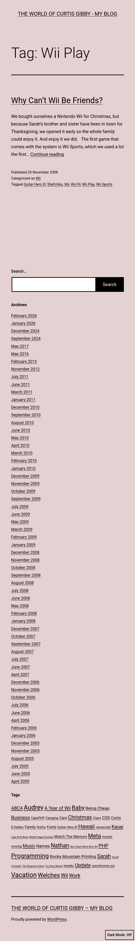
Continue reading (47, 154)
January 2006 (23, 735)
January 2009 (23, 544)
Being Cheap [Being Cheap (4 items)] (97, 808)
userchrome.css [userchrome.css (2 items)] (103, 866)
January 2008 (23, 621)
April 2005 (20, 781)
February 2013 (24, 361)
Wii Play (88, 184)
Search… (19, 271)
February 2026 (24, 315)
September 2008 (26, 575)
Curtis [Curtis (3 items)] (116, 818)
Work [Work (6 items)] (74, 875)
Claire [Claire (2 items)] (97, 818)
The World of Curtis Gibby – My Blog (61, 908)
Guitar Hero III (35, 184)
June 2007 (20, 667)
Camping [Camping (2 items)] (51, 818)
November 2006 (25, 689)
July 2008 (20, 590)
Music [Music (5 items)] (29, 846)
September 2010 (26, 414)
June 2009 (20, 514)
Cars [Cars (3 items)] (63, 818)
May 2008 (20, 605)
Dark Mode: (119, 935)
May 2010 (20, 437)
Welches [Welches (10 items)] (49, 875)
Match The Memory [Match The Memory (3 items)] (70, 836)
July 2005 (20, 766)
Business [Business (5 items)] (20, 817)
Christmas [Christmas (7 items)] (80, 817)
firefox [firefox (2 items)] (41, 827)
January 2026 (23, 323)
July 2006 (20, 705)
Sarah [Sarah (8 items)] (104, 856)
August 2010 (22, 422)
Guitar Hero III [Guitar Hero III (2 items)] (67, 827)
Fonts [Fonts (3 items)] (51, 827)
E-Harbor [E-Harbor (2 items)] (17, 827)
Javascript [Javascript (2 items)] (103, 827)
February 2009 (24, 537)
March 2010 (22, 453)
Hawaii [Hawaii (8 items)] (86, 826)
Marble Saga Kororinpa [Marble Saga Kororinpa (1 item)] (41, 837)
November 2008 (25, 560)
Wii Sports (104, 184)
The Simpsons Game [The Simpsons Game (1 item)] (33, 866)
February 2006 (24, 728)
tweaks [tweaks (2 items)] (69, 866)
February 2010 (24, 460)
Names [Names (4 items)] (43, 846)
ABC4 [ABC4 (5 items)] (17, 808)
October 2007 (23, 636)
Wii (38, 178)
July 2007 (20, 659)
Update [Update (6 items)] (83, 865)
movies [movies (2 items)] (107, 837)
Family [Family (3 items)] (30, 827)
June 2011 (20, 384)
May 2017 (20, 346)
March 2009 (22, 529)
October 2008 (23, 567)
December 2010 (25, 407)
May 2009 (20, 521)
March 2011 (22, 392)
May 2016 (20, 353)
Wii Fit (76, 184)
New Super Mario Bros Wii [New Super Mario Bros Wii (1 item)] (84, 846)
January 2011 (23, 399)
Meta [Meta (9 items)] (94, 835)
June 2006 (20, 712)
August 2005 (22, 758)
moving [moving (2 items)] (16, 846)
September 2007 (26, 644)
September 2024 (26, 338)
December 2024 (25, 330)
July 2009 (20, 506)
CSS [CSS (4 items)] (106, 817)
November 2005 (25, 751)
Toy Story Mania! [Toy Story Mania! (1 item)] (54, 866)
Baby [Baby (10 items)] (78, 807)
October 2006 (23, 697)
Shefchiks (55, 184)
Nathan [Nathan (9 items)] (60, 845)
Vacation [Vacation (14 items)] (24, 875)
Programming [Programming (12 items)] (30, 855)
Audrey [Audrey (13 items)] (33, 807)
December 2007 (25, 628)
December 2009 (25, 476)
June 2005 (20, 773)
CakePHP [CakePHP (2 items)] (38, 818)
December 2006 (25, 682)
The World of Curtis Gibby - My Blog (67, 14)
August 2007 (22, 651)
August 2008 (22, 582)
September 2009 (26, 498)
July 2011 (20, 376)
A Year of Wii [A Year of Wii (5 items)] (57, 808)
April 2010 (20, 445)
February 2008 (24, 613)
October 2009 (23, 491)
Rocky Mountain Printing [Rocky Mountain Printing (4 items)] (73, 856)
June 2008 (20, 598)
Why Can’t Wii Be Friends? (57, 100)
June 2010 (20, 430)
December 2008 (25, 552)
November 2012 (25, 369)
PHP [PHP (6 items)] (103, 846)
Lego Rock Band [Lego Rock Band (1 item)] (19, 837)
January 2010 (23, 468)
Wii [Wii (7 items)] (64, 875)
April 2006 (20, 720)
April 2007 (20, 674)
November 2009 (25, 483)
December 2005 (25, 743)
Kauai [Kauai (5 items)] (117, 826)
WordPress (57, 919)
